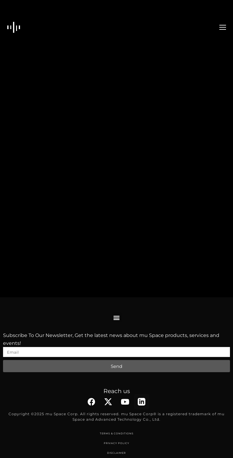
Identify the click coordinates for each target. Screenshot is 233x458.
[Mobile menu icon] (222, 27)
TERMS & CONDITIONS (116, 433)
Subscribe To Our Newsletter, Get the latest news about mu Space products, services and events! (111, 339)
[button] (117, 317)
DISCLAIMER (116, 452)
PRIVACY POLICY (116, 443)
